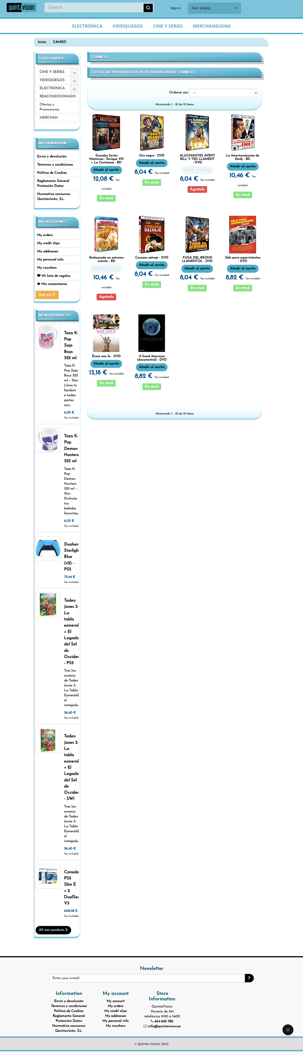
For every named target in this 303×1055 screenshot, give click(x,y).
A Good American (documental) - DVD (152, 358)
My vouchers (47, 268)
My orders (45, 235)
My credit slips (48, 243)
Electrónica (87, 26)
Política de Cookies (52, 173)
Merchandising (212, 26)
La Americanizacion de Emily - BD (242, 157)
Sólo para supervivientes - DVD (242, 259)
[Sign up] (249, 978)
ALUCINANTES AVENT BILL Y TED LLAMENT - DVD (197, 159)
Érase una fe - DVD (106, 356)
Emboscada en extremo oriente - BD (106, 259)
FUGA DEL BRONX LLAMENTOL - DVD (197, 259)
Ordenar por (178, 92)
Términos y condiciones (55, 165)
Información (52, 143)
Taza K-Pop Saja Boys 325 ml (71, 345)
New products (54, 315)
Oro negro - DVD (151, 155)
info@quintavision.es (164, 1026)
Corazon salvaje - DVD (151, 257)
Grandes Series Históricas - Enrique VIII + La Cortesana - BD (106, 159)
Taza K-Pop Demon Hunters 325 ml (71, 448)
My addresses (47, 251)
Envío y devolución (51, 156)
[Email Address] (147, 978)
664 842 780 (163, 1021)
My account (52, 222)
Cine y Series (168, 26)
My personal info (50, 260)
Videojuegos (127, 26)
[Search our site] (99, 7)
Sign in (175, 8)
